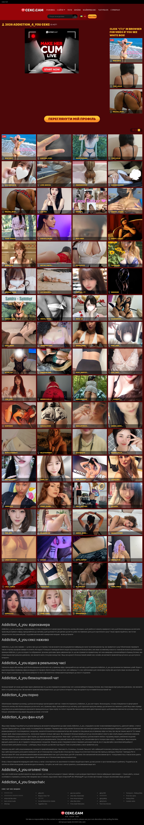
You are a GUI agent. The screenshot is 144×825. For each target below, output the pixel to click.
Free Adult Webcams (77, 804)
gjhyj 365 (103, 793)
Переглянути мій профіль (72, 119)
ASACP (71, 816)
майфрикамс (89, 10)
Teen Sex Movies (105, 804)
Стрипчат (115, 10)
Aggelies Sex (42, 804)
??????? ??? (8, 793)
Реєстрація (92, 16)
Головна (50, 10)
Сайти (60, 10)
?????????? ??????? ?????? (13, 796)
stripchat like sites (10, 798)
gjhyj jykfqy (103, 798)
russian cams (130, 801)
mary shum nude (10, 801)
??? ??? (40, 798)
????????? (103, 796)
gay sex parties (75, 793)
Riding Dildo (130, 798)
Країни (77, 10)
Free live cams (131, 796)
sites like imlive (75, 801)
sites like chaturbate (77, 796)
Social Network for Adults (46, 801)
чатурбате (103, 10)
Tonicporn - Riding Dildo (134, 793)
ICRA (77, 816)
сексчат (5, 2)
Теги (69, 10)
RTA (66, 816)
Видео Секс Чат (44, 796)
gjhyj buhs (103, 801)
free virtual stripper (76, 798)
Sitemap (7, 804)
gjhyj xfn (41, 793)
